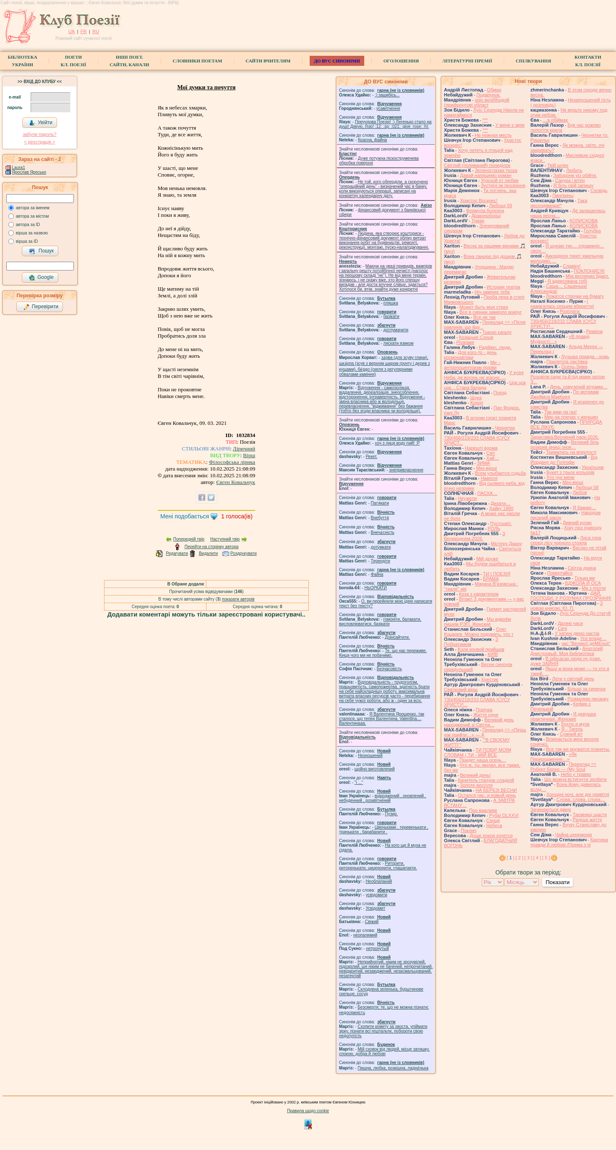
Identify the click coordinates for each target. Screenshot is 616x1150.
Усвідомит (375, 908)
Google (41, 277)
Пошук (41, 251)
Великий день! (475, 775)
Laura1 (18, 167)
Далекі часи (570, 623)
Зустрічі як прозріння (503, 185)
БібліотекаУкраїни (22, 61)
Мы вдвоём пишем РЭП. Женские (477, 622)
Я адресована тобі (567, 281)
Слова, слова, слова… (580, 799)
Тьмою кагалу (497, 332)
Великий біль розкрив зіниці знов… (564, 445)
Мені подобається (184, 516)
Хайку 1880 (501, 508)
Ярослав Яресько (29, 172)
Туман (477, 220)
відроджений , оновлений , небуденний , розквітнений (382, 798)
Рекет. (371, 456)
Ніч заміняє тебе (492, 291)
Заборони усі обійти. (575, 175)
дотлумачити (396, 330)
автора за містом (32, 216)
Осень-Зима (574, 366)
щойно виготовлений (375, 769)
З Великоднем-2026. (474, 536)
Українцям (593, 467)
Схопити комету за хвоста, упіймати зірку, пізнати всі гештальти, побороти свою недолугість (383, 1031)
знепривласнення (406, 470)
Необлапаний (378, 881)
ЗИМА (483, 463)
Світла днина (582, 567)
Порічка (484, 709)
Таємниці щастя (590, 814)
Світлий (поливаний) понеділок (477, 165)
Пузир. (391, 814)
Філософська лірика (232, 462)
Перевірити (40, 307)
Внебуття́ (380, 517)
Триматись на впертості (571, 452)
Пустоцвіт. (501, 523)
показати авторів (238, 599)
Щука (476, 397)
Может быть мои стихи (483, 307)
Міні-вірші (486, 468)
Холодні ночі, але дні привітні (577, 794)
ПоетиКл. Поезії (73, 61)
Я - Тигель (572, 728)
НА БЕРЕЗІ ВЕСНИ (496, 790)
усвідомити (376, 894)
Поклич (468, 830)
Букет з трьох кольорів (570, 472)
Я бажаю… (584, 507)
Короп (476, 402)
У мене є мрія (510, 124)
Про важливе (483, 810)
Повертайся (559, 572)
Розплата (569, 311)
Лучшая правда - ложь (585, 356)
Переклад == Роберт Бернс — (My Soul (563, 767)
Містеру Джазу (506, 543)
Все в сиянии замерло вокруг (490, 312)
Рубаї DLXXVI (504, 815)
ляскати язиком (399, 343)
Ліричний (244, 448)
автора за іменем (33, 208)
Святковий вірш (461, 689)
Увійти (40, 123)
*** (485, 119)
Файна (377, 574)
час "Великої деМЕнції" (586, 643)
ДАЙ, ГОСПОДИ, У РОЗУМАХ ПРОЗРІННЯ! (570, 596)
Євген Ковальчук (235, 482)
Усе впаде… (593, 638)
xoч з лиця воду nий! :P (397, 443)
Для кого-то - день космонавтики (470, 355)
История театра (503, 286)
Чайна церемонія (573, 834)
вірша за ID (27, 241)
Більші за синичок (586, 688)
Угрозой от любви (500, 180)
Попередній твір (188, 539)
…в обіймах (555, 119)
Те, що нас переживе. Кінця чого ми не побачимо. (383, 653)
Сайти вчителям (267, 60)
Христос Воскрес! (478, 200)
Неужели (467, 498)
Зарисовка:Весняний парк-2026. (564, 437)
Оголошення (401, 60)
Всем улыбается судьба (500, 473)
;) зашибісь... (387, 95)
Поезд (499, 392)
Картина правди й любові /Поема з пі (569, 842)
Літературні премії (467, 60)
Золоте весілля (476, 785)
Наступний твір (225, 539)
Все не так (484, 317)
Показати (557, 882)
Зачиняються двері (550, 809)
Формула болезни (485, 210)
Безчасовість (389, 668)
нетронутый (377, 948)
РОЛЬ (494, 528)
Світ (490, 452)
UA (71, 31)
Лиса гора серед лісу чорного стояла (565, 540)
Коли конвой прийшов (481, 649)
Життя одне (486, 714)
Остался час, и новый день (487, 795)
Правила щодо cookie (308, 1110)
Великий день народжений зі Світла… (479, 722)
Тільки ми (584, 577)
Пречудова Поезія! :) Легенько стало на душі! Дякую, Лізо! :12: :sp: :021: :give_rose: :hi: (385, 124)
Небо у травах (576, 774)
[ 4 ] (537, 857)
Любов (580, 492)
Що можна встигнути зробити (575, 779)
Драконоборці (486, 215)
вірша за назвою (32, 233)
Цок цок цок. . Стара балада (485, 385)
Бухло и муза (575, 723)
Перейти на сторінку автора (212, 546)
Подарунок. (488, 94)
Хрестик (489, 679)
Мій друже (487, 558)
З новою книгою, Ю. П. (566, 606)
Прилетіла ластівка (566, 361)
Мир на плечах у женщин (571, 416)
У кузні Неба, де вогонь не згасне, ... (484, 375)
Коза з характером (479, 593)
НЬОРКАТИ (376, 587)
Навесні (489, 478)
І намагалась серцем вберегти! (562, 304)
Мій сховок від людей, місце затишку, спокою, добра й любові (384, 1051)
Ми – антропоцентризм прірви (472, 365)
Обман (494, 89)
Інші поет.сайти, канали (129, 61)
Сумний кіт (571, 733)
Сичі (562, 628)
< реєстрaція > (39, 141)
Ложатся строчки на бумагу (575, 296)
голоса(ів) (237, 516)
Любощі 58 (587, 487)
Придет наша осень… (482, 759)
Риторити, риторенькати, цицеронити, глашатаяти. (378, 865)
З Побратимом (471, 642)
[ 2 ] (519, 857)
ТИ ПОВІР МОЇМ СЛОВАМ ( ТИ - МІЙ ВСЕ (477, 752)
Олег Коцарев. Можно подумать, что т (479, 632)
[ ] (510, 857)
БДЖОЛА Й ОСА (583, 582)
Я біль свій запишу (573, 185)
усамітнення (388, 108)
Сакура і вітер (570, 180)
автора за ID (28, 224)
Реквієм (594, 331)
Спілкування (533, 60)
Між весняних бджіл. (587, 275)
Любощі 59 (500, 205)
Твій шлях (557, 165)
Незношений (370, 755)
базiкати (391, 316)
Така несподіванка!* (558, 203)
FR (84, 31)
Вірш (249, 455)
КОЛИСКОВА (583, 220)
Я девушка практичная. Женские (563, 716)
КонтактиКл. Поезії (587, 61)
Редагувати (177, 553)
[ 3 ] (528, 857)
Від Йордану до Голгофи (564, 460)
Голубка (592, 230)
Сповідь (598, 190)
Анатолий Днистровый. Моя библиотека (566, 651)
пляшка (391, 303)
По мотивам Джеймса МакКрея (564, 394)
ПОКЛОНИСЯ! (589, 270)
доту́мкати (381, 547)
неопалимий (365, 935)
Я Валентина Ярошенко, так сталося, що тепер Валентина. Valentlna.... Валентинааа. (381, 719)
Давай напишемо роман (486, 175)
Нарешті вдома (481, 447)
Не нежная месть (493, 135)
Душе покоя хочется (491, 835)
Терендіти (380, 561)
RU (95, 31)
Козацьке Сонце (476, 337)
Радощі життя (587, 819)
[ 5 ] (546, 857)
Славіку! (571, 265)
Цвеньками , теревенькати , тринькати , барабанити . (383, 829)
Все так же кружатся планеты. (578, 749)
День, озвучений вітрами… (579, 386)
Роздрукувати (243, 553)
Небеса (494, 825)
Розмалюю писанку (587, 698)
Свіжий (372, 921)
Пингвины (562, 195)
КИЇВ (493, 654)
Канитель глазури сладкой (486, 780)
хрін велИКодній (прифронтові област (476, 102)
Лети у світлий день (573, 678)
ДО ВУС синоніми (337, 60)
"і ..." (359, 782)
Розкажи (465, 342)
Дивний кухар (577, 522)
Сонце (493, 820)
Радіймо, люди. (495, 347)
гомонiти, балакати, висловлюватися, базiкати (380, 621)
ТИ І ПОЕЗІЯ (496, 573)
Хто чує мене (560, 477)
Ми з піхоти (594, 588)
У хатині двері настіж (577, 633)
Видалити (208, 553)
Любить (574, 170)
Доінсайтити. (397, 637)
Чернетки (504, 427)
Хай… (492, 458)
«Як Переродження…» (553, 757)
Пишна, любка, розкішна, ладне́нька (393, 1068)
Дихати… (501, 503)
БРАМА (491, 578)
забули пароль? (39, 134)
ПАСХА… (487, 493)
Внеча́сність (382, 532)
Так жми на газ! (560, 411)
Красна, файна (372, 140)
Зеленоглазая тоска (496, 170)
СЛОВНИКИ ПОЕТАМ (197, 60)
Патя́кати (380, 503)
